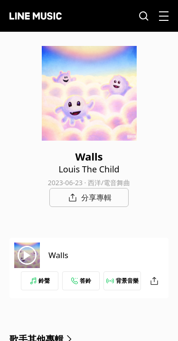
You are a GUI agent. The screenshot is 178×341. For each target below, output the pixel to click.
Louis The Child (88, 169)
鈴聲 (40, 281)
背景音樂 (122, 281)
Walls (58, 255)
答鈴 (81, 281)
